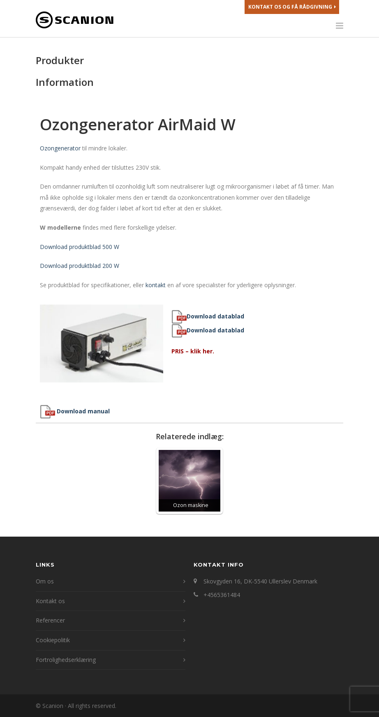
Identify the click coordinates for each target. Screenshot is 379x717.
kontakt (156, 285)
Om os (45, 581)
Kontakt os (50, 601)
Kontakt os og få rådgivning (292, 7)
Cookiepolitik (53, 640)
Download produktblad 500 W (79, 247)
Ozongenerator (60, 148)
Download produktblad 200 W (79, 266)
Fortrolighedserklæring (66, 660)
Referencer (50, 620)
